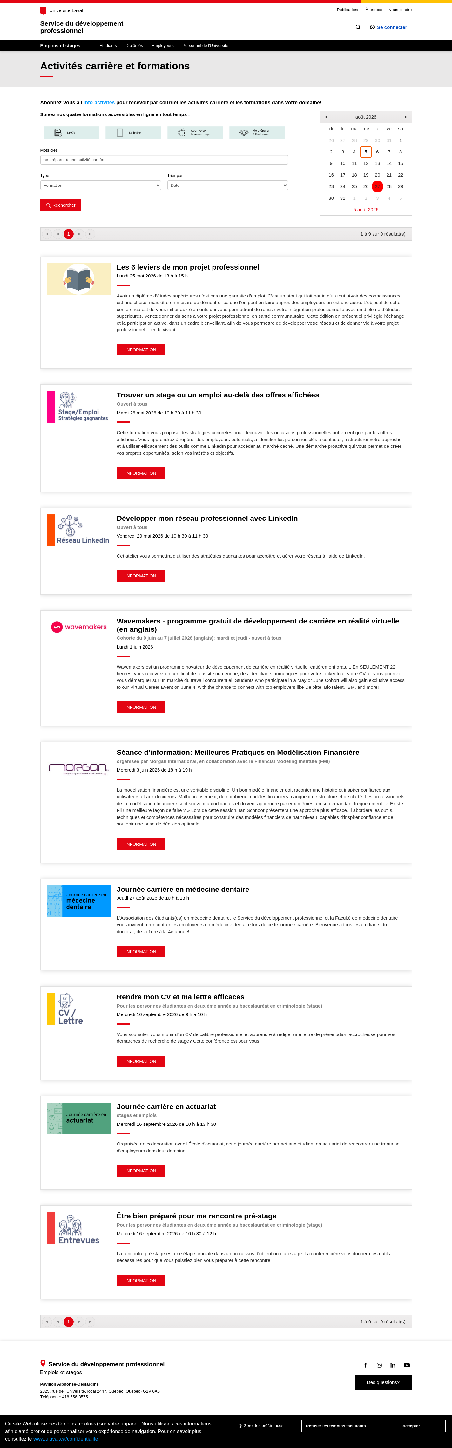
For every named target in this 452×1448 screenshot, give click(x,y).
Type (44, 175)
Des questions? (383, 1382)
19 (366, 175)
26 (331, 140)
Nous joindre (400, 9)
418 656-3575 (75, 1396)
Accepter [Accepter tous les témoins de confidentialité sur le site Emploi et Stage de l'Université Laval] (411, 1426)
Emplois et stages (60, 45)
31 (389, 140)
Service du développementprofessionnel (82, 27)
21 (389, 175)
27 (343, 140)
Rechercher (60, 205)
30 (377, 140)
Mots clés (49, 150)
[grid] (366, 163)
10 (343, 163)
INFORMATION (140, 349)
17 (343, 175)
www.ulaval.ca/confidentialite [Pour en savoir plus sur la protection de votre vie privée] (65, 1439)
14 (389, 163)
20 (377, 175)
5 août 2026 (365, 209)
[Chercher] (358, 27)
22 (400, 175)
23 (331, 186)
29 (366, 140)
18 (354, 175)
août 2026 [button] (366, 117)
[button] (326, 117)
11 (354, 163)
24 (343, 186)
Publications (348, 9)
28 (354, 140)
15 (400, 163)
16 (331, 175)
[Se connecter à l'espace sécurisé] (388, 27)
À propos (374, 9)
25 (354, 186)
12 (366, 163)
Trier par (175, 175)
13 (377, 163)
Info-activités (99, 102)
